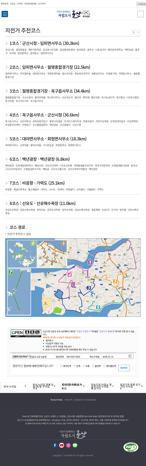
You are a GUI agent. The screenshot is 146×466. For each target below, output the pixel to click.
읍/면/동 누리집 (41, 386)
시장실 (12, 3)
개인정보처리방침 (56, 400)
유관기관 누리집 (99, 386)
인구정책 (41, 3)
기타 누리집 (126, 386)
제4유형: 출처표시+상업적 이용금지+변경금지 (61, 337)
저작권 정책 (68, 400)
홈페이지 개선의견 (22, 356)
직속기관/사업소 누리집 (72, 386)
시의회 (19, 3)
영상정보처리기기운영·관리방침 (85, 400)
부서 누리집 (10, 386)
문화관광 (4, 3)
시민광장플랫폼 (30, 3)
